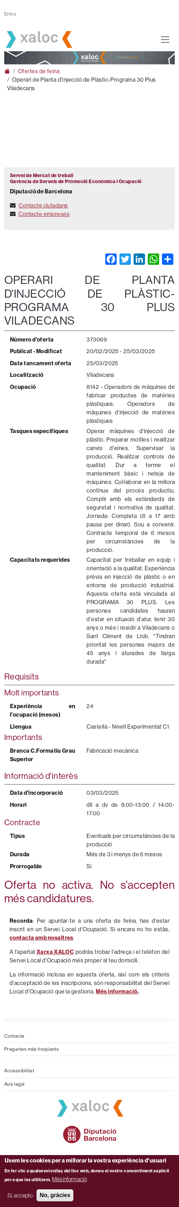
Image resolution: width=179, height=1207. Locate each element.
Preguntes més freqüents (31, 1049)
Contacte (14, 1036)
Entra (10, 14)
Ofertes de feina (39, 71)
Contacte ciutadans (43, 205)
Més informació (69, 1179)
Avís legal (14, 1084)
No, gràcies (55, 1195)
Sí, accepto (20, 1195)
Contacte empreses (43, 214)
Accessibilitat (19, 1070)
